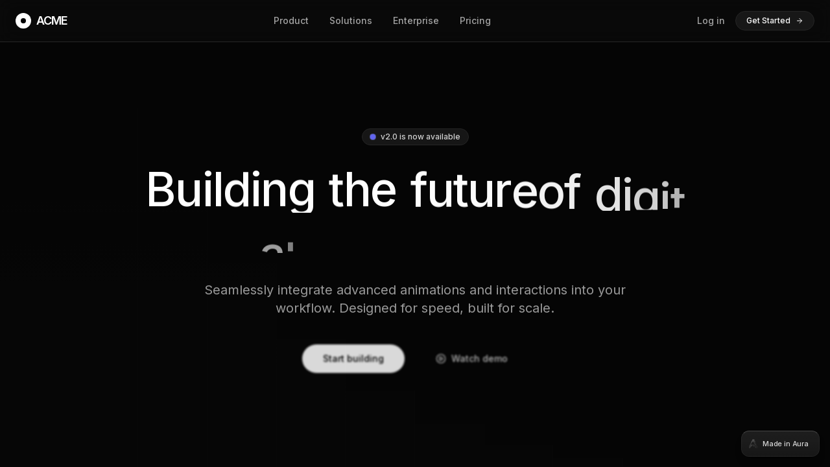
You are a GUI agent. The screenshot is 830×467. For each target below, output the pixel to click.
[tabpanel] (415, 233)
